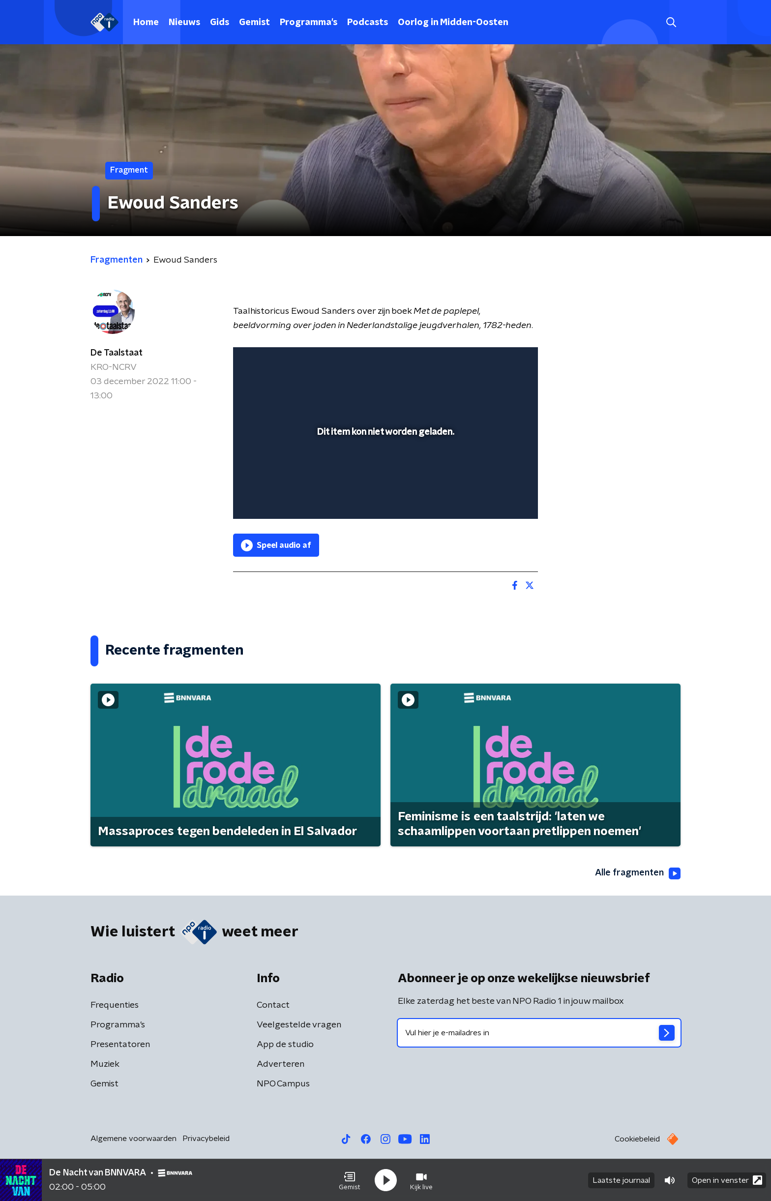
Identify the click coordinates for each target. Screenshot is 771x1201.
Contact (273, 1005)
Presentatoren (120, 1044)
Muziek (104, 1064)
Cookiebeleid (637, 1139)
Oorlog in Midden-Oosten (453, 22)
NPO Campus (283, 1084)
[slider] (384, 470)
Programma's (308, 22)
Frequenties (114, 1005)
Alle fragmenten (638, 873)
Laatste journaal (621, 1180)
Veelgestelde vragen (299, 1025)
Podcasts (367, 22)
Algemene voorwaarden (133, 1138)
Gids (219, 22)
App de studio (285, 1044)
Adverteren (280, 1064)
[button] (349, 1180)
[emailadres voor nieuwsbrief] (539, 1033)
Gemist (254, 22)
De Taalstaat (116, 353)
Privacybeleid (206, 1138)
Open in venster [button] (727, 1180)
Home (146, 22)
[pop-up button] (494, 497)
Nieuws (184, 22)
